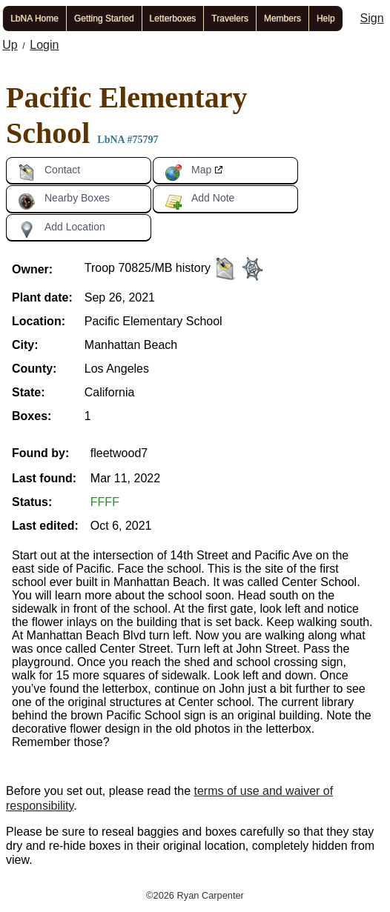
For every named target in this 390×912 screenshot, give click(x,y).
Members (282, 18)
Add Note (199, 201)
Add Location (61, 230)
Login (44, 45)
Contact (49, 173)
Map (188, 173)
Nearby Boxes (64, 201)
